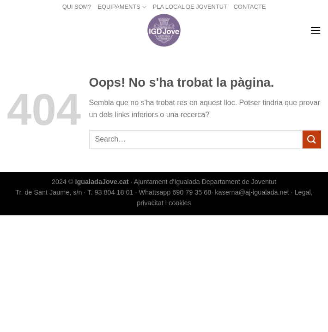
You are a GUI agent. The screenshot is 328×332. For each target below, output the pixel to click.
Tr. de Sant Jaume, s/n (48, 192)
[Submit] (312, 139)
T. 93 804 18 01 (110, 192)
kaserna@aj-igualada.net (252, 192)
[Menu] (315, 30)
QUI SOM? (76, 6)
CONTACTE (250, 6)
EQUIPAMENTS (121, 7)
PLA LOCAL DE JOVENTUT (190, 6)
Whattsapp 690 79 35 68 (175, 192)
